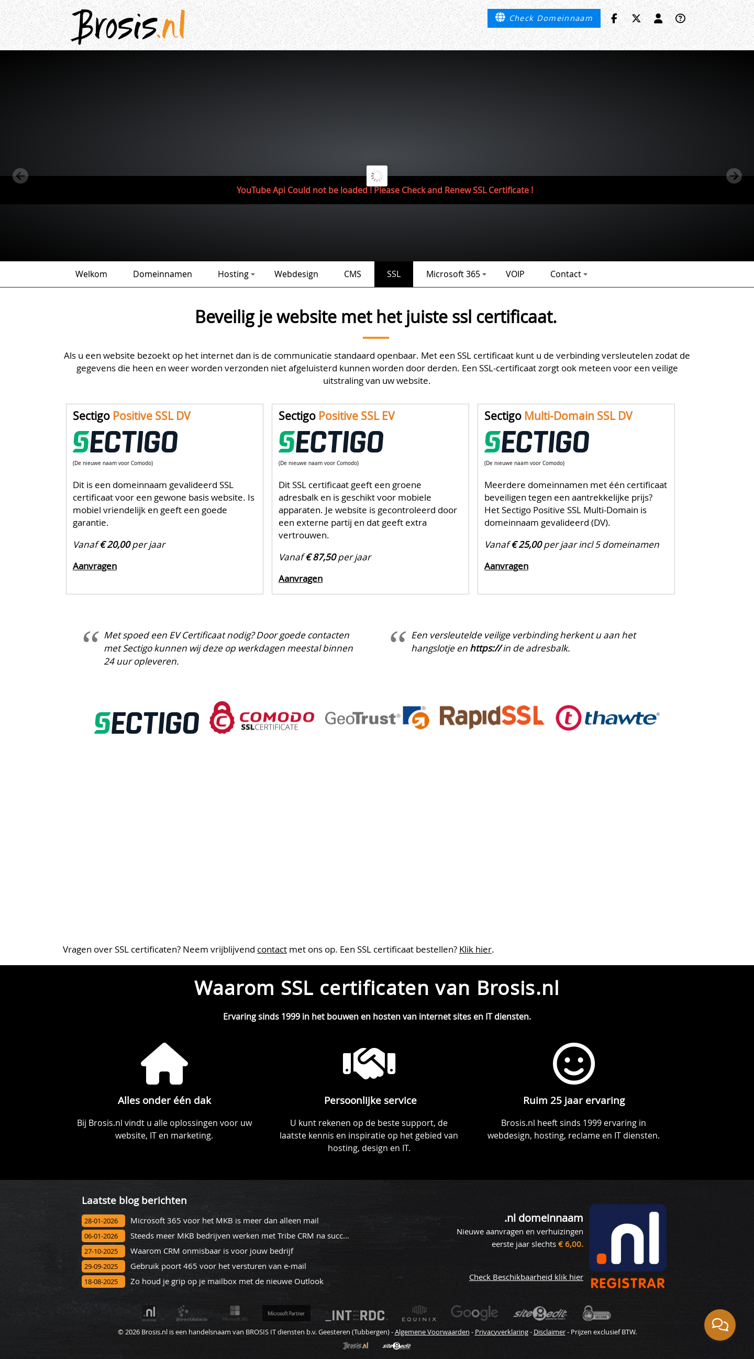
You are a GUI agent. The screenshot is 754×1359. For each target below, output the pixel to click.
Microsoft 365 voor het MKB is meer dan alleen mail (224, 1220)
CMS (352, 274)
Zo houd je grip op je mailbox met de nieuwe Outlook (227, 1281)
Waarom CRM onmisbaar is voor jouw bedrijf (211, 1251)
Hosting (236, 274)
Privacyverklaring (501, 1331)
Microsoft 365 (456, 274)
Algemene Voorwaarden (432, 1331)
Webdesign (296, 274)
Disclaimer (550, 1331)
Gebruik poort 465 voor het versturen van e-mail (218, 1266)
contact (272, 949)
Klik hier (475, 949)
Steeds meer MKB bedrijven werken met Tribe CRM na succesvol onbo (256, 1236)
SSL (394, 274)
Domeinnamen (162, 274)
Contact (568, 274)
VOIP (515, 274)
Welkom (91, 274)
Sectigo (132, 415)
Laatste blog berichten (134, 1200)
